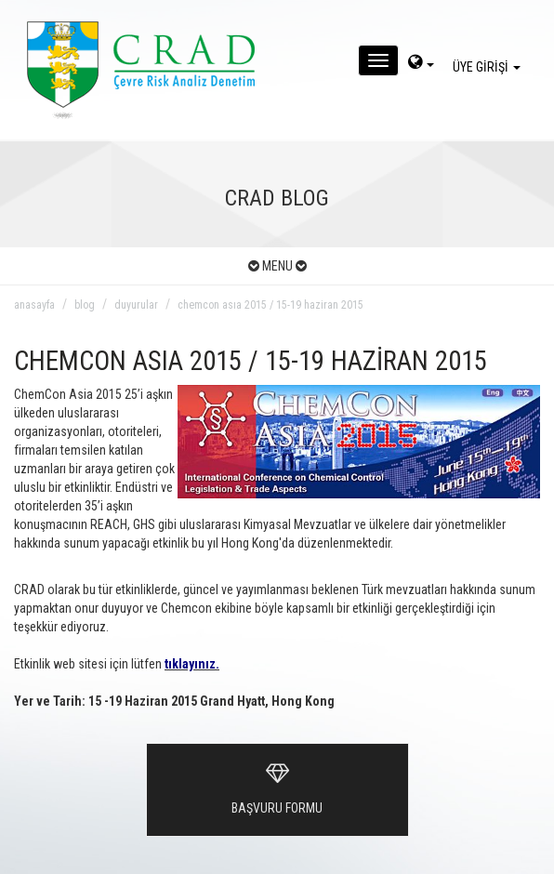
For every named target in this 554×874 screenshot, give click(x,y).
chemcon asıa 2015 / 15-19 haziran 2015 (270, 304)
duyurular (136, 304)
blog (84, 304)
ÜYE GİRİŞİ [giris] (489, 67)
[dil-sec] (421, 64)
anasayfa (34, 304)
